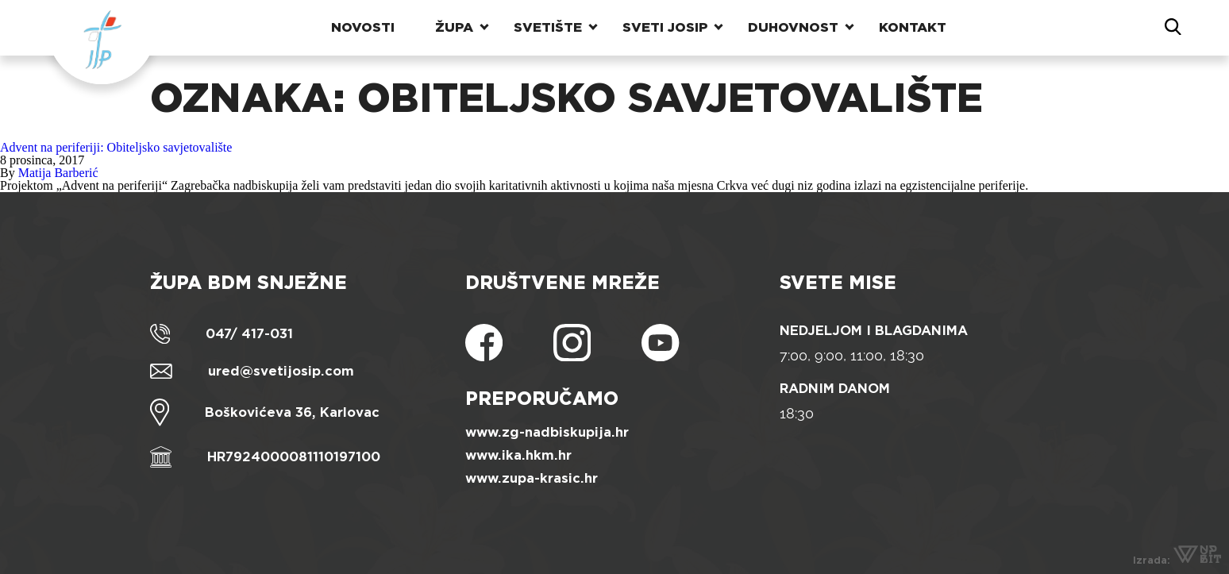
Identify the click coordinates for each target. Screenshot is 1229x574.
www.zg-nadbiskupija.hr (547, 432)
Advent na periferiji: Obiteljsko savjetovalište (116, 147)
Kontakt (912, 27)
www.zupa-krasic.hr (531, 478)
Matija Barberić (58, 172)
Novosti (363, 27)
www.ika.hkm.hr (518, 455)
